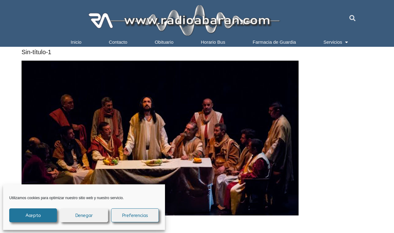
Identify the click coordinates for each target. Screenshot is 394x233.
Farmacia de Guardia (274, 42)
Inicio (76, 42)
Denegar (84, 215)
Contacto (118, 42)
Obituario (164, 42)
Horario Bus (213, 42)
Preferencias (135, 215)
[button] (352, 18)
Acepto (33, 215)
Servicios (336, 42)
